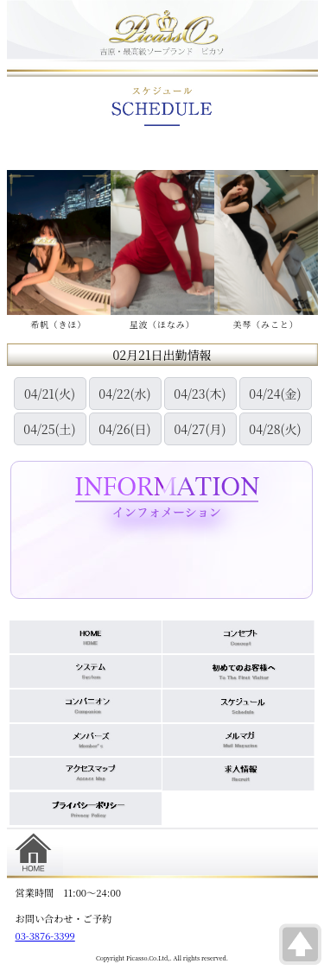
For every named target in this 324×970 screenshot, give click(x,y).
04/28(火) (275, 429)
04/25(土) (49, 429)
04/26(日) (124, 429)
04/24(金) (275, 393)
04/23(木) (200, 393)
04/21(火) (49, 393)
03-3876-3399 (45, 935)
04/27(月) (200, 429)
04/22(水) (124, 393)
